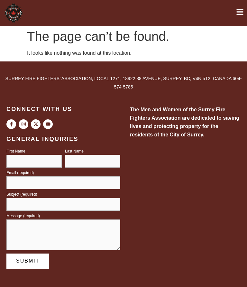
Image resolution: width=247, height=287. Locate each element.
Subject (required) (21, 194)
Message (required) (23, 216)
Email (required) (20, 173)
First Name (15, 151)
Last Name (74, 151)
